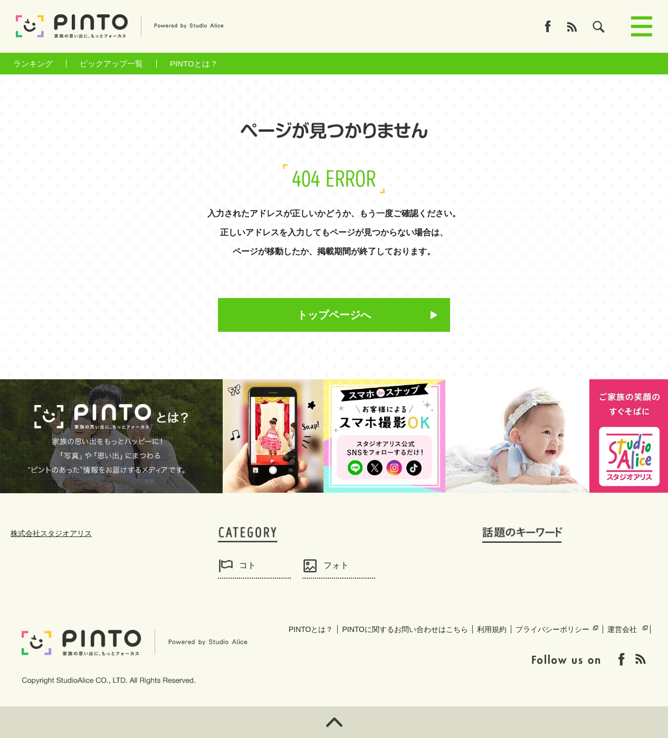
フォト (336, 565)
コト (247, 565)
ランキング (33, 63)
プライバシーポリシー (552, 629)
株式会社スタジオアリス (51, 533)
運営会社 (622, 629)
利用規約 (492, 629)
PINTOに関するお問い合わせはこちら (405, 629)
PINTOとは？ (194, 63)
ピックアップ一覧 (111, 63)
